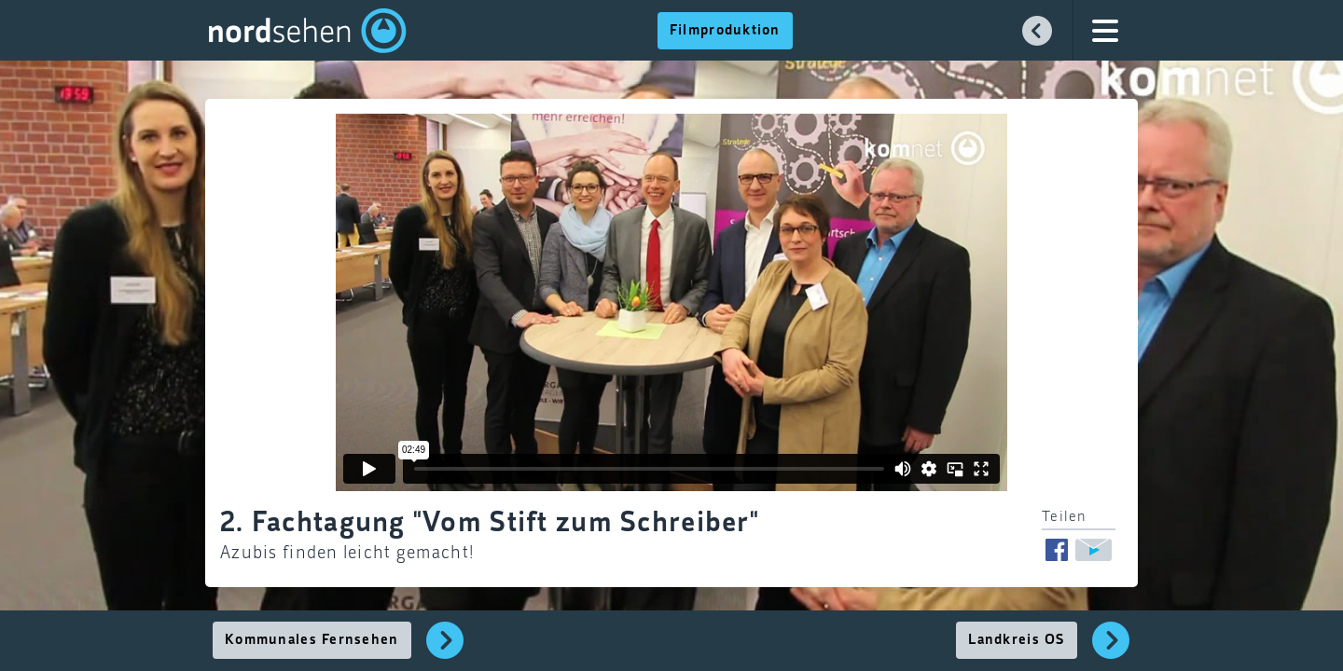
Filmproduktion (725, 30)
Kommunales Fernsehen (312, 640)
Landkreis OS (1016, 640)
